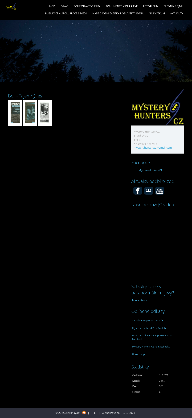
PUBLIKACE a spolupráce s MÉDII (66, 13)
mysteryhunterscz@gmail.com (153, 147)
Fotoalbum (150, 6)
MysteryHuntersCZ (150, 170)
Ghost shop (138, 354)
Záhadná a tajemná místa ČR (147, 320)
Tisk (93, 413)
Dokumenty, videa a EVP (122, 6)
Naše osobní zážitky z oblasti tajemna (117, 13)
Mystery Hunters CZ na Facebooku (151, 346)
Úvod (51, 6)
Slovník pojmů (173, 6)
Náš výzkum (157, 13)
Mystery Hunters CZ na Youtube (149, 328)
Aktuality (176, 13)
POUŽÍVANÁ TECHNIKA (87, 6)
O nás (64, 6)
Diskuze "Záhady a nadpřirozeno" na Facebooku (152, 337)
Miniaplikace (139, 300)
